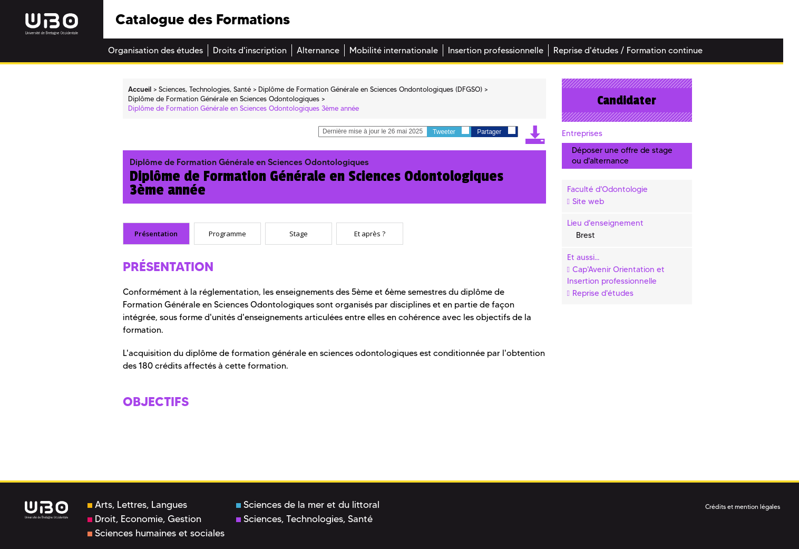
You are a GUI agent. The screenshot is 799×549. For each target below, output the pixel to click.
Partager (496, 131)
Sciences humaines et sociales (156, 533)
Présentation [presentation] (156, 233)
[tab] (156, 234)
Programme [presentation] (227, 233)
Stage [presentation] (298, 233)
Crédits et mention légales (742, 507)
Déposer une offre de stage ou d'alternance (622, 155)
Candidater (626, 100)
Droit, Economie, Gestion (144, 519)
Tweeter (451, 131)
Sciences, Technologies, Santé (304, 519)
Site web (588, 201)
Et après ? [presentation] (369, 233)
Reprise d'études (603, 293)
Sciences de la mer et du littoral (307, 505)
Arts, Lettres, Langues (137, 505)
